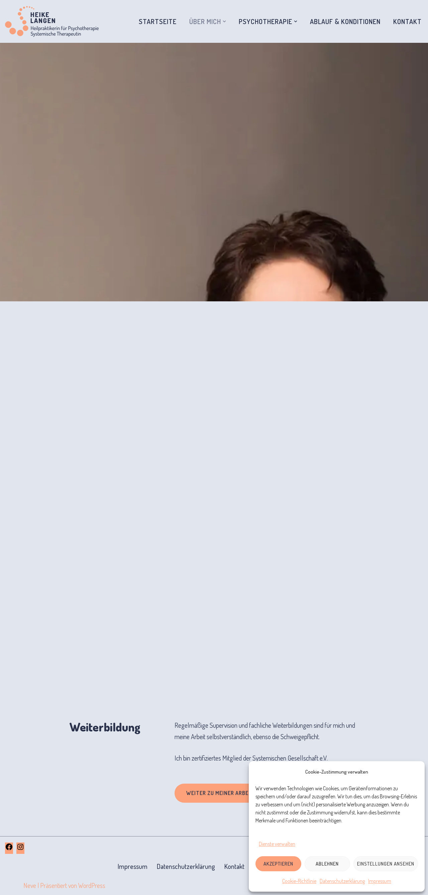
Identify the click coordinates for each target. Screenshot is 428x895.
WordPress (91, 885)
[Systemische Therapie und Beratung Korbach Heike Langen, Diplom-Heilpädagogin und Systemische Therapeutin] (52, 21)
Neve (29, 885)
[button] (224, 21)
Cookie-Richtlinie (299, 881)
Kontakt (407, 21)
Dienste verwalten (277, 843)
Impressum (379, 881)
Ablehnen (327, 864)
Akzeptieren (278, 864)
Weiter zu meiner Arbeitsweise (229, 793)
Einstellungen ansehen (385, 864)
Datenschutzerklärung (342, 881)
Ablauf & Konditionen (345, 21)
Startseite (158, 21)
